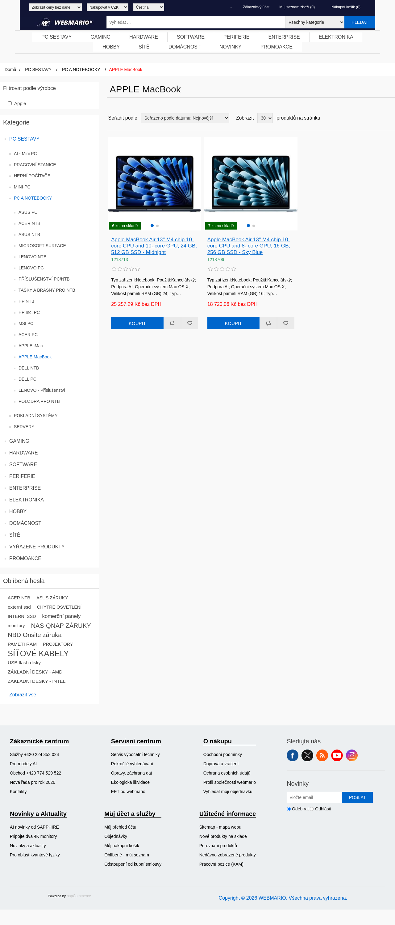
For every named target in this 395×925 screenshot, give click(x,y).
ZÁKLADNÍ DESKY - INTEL (37, 681)
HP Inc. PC (29, 312)
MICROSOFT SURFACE (42, 245)
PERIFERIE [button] (236, 37)
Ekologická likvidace (130, 782)
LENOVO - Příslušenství (42, 390)
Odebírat (300, 808)
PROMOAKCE (25, 558)
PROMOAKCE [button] (276, 46)
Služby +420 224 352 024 (34, 754)
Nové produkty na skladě (223, 836)
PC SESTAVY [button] (56, 37)
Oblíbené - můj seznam (126, 854)
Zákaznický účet (256, 7)
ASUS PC (28, 212)
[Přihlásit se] (314, 797)
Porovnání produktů (218, 845)
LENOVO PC (31, 267)
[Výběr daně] (55, 7)
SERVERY (24, 426)
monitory (16, 625)
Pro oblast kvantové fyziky (35, 854)
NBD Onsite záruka (35, 634)
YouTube (337, 755)
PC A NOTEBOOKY (33, 198)
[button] (152, 225)
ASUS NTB (29, 234)
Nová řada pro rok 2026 (32, 782)
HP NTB (26, 301)
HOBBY (18, 511)
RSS (322, 755)
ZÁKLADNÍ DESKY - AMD (35, 671)
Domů (10, 69)
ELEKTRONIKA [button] (336, 37)
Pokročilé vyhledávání (132, 763)
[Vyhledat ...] (195, 22)
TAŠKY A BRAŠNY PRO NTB (47, 290)
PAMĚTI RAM (22, 644)
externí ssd (19, 607)
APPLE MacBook (35, 356)
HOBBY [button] (111, 46)
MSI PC (26, 323)
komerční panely (61, 616)
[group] (154, 183)
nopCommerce (79, 896)
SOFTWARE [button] (191, 37)
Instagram (352, 755)
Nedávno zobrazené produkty (227, 854)
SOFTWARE (23, 464)
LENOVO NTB (32, 256)
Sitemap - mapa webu (220, 827)
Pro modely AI (23, 763)
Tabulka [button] (378, 118)
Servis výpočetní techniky (135, 754)
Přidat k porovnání (172, 323)
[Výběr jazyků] (148, 7)
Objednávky (115, 836)
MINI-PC (22, 186)
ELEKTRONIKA (26, 499)
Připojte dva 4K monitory (33, 836)
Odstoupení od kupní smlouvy (132, 864)
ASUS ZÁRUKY (52, 597)
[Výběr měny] (107, 7)
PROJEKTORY (58, 644)
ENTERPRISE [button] (284, 37)
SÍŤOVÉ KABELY (38, 653)
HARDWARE (23, 452)
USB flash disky (24, 662)
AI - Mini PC (25, 153)
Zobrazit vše (22, 694)
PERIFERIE (22, 476)
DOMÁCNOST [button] (184, 46)
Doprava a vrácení (221, 763)
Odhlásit (323, 808)
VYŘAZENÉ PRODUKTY (37, 546)
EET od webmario (128, 791)
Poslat (357, 797)
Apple (20, 103)
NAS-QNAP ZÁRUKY (61, 625)
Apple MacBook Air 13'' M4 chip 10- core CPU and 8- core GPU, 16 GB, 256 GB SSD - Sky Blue (248, 246)
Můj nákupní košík (121, 845)
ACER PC (28, 334)
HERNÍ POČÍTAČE (32, 175)
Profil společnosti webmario (229, 782)
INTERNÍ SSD (22, 616)
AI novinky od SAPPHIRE (34, 827)
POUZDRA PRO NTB (39, 401)
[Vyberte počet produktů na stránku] (265, 118)
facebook (292, 755)
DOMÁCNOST (25, 523)
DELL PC (27, 379)
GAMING (19, 441)
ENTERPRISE (25, 488)
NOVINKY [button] (230, 46)
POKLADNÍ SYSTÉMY (36, 415)
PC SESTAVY (24, 138)
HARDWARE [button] (143, 37)
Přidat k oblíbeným (189, 323)
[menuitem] (56, 37)
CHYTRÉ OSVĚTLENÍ (59, 607)
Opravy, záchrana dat (131, 773)
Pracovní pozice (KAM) (221, 864)
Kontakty (18, 791)
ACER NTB (29, 223)
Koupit (137, 323)
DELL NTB (29, 367)
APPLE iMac (31, 345)
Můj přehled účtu (120, 827)
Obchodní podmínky (222, 754)
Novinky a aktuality (28, 845)
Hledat (359, 22)
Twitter (307, 755)
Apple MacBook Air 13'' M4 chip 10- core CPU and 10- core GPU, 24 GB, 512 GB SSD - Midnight (154, 246)
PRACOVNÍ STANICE (35, 164)
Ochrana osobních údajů (227, 773)
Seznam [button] (389, 118)
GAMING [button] (100, 37)
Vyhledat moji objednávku (227, 791)
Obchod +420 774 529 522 (35, 773)
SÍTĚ (14, 535)
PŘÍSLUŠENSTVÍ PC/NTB (44, 279)
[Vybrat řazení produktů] (185, 118)
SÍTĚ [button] (144, 46)
